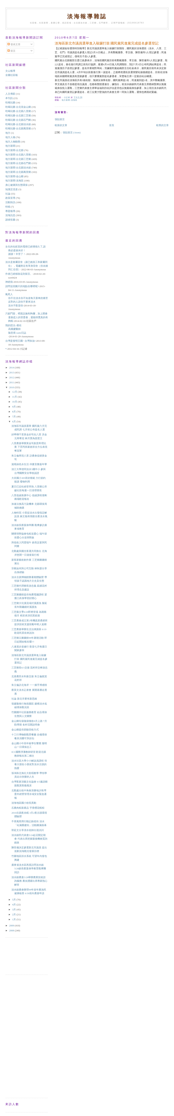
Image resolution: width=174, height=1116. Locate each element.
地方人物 (10, 137)
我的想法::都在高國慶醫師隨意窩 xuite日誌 (15, 329)
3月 (14, 909)
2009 (12, 925)
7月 (14, 416)
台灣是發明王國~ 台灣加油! (20, 340)
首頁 (111, 125)
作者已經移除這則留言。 (19, 273)
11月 (15, 396)
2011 (12, 382)
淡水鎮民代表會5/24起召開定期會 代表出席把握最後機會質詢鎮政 (29, 839)
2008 (12, 930)
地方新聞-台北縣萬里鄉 (18, 172)
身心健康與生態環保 (16, 185)
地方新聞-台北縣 (14, 150)
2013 (12, 372)
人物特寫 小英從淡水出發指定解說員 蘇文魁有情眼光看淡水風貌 (29, 516)
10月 (15, 401)
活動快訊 (10, 202)
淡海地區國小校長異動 (23, 802)
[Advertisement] (22, 955)
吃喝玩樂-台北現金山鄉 (18, 106)
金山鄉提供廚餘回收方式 (25, 729)
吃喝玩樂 (10, 102)
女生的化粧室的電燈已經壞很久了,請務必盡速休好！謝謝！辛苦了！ (25, 250)
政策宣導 (10, 197)
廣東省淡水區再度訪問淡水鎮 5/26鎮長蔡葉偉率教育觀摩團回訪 (28, 868)
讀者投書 (10, 219)
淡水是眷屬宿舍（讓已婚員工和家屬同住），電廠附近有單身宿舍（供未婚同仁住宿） (26, 266)
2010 (12, 387)
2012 (12, 377)
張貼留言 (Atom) (72, 132)
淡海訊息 (10, 215)
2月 (14, 914)
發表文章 (13, 44)
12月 (15, 391)
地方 (7, 132)
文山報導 (10, 70)
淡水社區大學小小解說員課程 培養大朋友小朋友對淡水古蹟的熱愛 (29, 764)
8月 (14, 411)
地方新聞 (10, 145)
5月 (14, 899)
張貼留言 (60, 119)
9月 (14, 406)
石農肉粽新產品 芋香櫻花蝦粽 (27, 807)
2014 (12, 367)
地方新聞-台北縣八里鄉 (18, 154)
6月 (14, 421)
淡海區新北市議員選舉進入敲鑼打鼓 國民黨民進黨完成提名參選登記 (29, 659)
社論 (7, 193)
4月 (14, 904)
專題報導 (10, 211)
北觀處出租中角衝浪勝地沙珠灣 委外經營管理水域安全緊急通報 (29, 794)
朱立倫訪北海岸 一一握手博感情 (29, 685)
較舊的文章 (162, 125)
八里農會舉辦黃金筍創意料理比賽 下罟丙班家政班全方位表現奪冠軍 (29, 447)
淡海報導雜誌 (87, 16)
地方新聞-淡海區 (69, 100)
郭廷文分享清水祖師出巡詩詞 (27, 830)
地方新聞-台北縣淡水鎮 (18, 167)
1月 (14, 919)
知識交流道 (11, 189)
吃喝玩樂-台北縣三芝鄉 (18, 115)
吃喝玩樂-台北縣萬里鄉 (18, 128)
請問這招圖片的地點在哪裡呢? (22, 286)
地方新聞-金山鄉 (14, 176)
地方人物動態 (12, 141)
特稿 (7, 206)
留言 (11, 50)
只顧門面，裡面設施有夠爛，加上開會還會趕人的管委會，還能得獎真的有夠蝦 (26, 317)
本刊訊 (9, 98)
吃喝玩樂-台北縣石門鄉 (18, 119)
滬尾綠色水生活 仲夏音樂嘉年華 (29, 464)
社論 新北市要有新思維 (24, 698)
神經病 (9, 281)
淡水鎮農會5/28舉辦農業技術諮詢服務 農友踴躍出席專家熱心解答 (29, 881)
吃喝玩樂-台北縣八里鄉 (18, 111)
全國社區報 (11, 75)
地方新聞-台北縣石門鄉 (18, 163)
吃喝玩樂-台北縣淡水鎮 (18, 124)
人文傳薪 (10, 93)
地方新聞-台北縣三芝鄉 (18, 159)
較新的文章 (61, 125)
